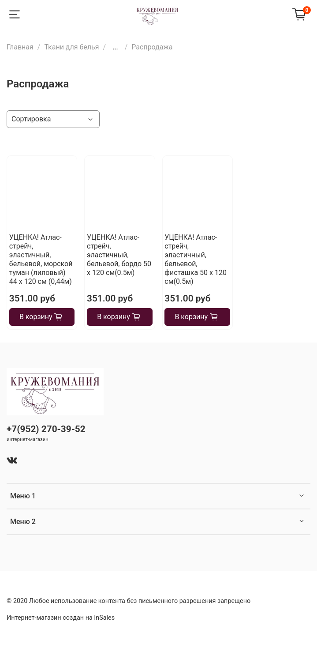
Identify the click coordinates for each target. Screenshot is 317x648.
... (115, 47)
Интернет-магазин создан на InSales (61, 618)
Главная (20, 47)
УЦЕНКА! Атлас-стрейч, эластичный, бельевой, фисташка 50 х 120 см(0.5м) (195, 259)
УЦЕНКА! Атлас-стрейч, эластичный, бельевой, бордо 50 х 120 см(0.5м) (119, 255)
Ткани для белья (71, 47)
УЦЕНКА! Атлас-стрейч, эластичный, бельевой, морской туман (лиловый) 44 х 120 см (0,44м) (41, 259)
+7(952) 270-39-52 (46, 429)
